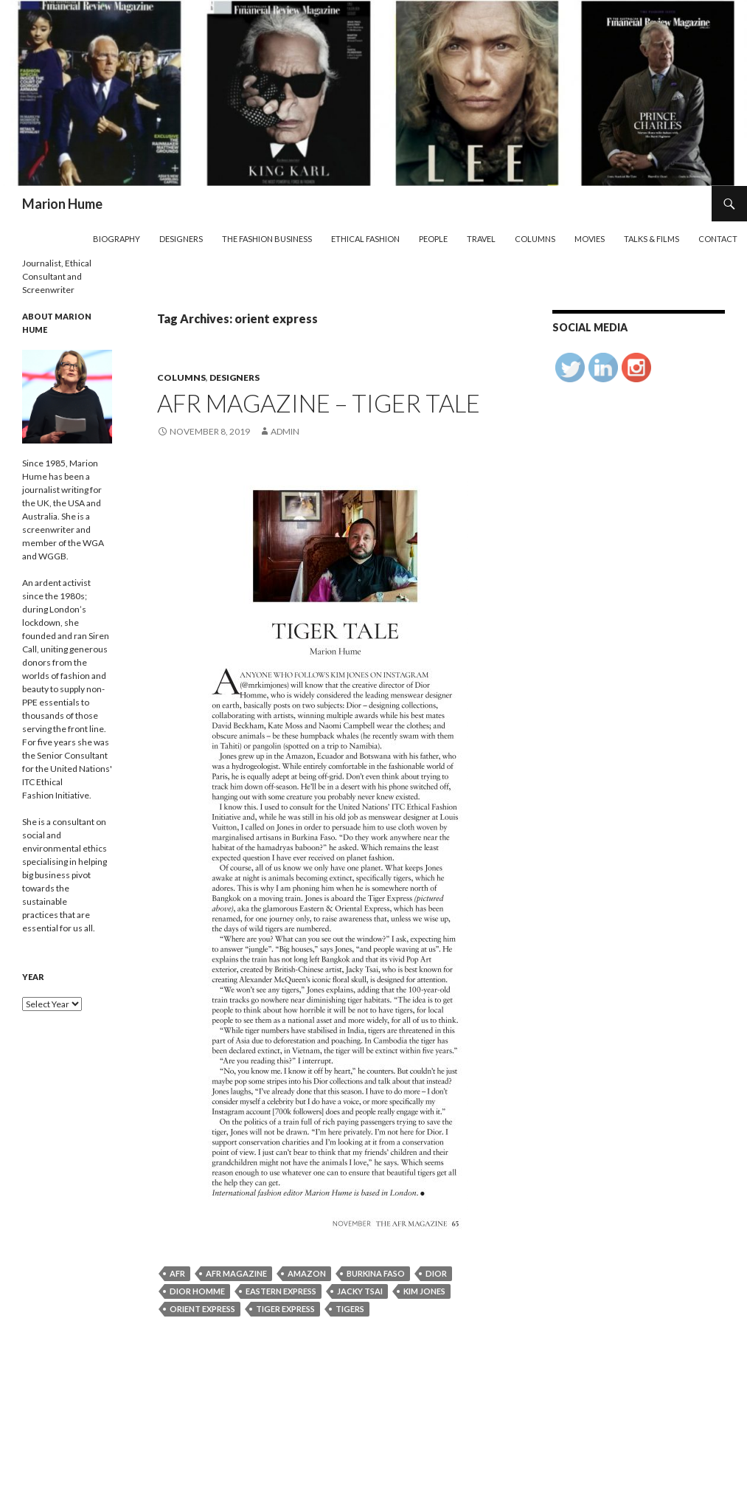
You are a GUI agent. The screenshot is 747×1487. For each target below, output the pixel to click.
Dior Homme (197, 1291)
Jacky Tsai (360, 1291)
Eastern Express (281, 1291)
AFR (177, 1273)
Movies (589, 239)
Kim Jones (424, 1291)
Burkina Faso (376, 1273)
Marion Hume (62, 204)
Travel (481, 239)
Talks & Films (651, 239)
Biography (116, 239)
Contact (717, 239)
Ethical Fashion (365, 239)
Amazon (307, 1273)
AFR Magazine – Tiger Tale (318, 403)
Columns (535, 239)
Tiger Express (285, 1309)
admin (285, 431)
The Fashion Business (267, 239)
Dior (436, 1273)
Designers (181, 239)
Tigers (350, 1309)
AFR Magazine (236, 1273)
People (433, 239)
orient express (202, 1309)
